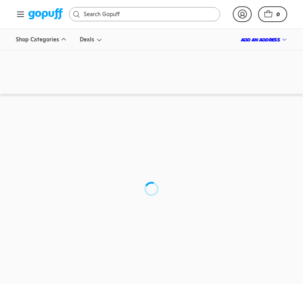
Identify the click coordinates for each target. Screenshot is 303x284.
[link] (45, 14)
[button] (272, 14)
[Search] (138, 14)
